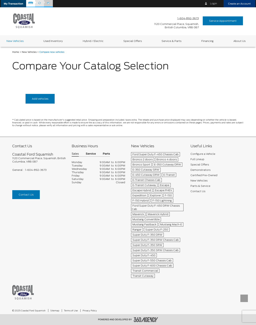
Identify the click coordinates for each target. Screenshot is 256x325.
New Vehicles (29, 52)
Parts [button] (106, 154)
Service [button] (91, 154)
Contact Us (26, 194)
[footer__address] (39, 160)
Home (15, 52)
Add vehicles (40, 98)
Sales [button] (75, 154)
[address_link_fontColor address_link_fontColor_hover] (176, 25)
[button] (13, 3)
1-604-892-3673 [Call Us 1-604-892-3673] (188, 18)
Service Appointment (223, 20)
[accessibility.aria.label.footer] (146, 319)
